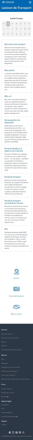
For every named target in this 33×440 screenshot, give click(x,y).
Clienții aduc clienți (7, 393)
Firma (3, 384)
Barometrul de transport (9, 371)
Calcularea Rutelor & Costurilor (11, 350)
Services (4, 330)
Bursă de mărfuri (7, 334)
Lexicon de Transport (8, 375)
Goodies (4, 397)
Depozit (3, 342)
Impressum (5, 404)
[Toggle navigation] (30, 2)
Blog (2, 359)
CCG (2, 408)
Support (4, 424)
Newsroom (4, 363)
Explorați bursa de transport (10, 367)
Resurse (4, 355)
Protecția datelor (6, 412)
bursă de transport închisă (10, 338)
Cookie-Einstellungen (9, 417)
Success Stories (6, 389)
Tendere (4, 346)
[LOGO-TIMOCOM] (8, 2)
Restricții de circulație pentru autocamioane (15, 379)
